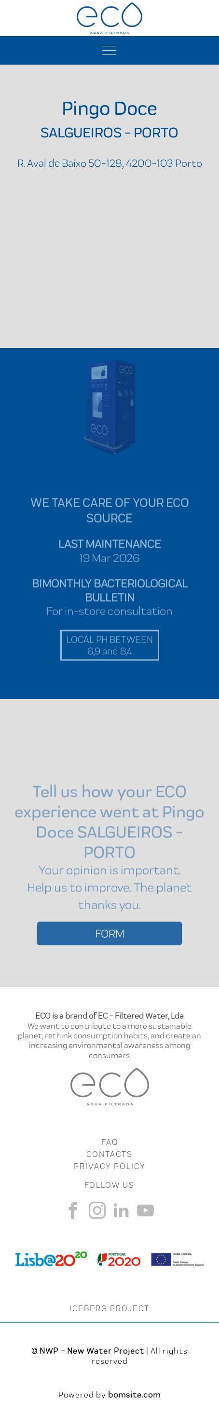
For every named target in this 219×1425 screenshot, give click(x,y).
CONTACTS (109, 1154)
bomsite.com (134, 1394)
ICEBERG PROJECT (109, 1308)
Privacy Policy (110, 1166)
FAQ (109, 1142)
